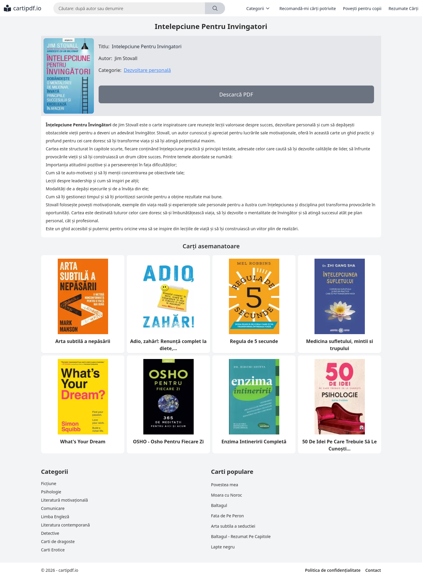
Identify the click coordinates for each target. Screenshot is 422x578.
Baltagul (219, 505)
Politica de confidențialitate (332, 570)
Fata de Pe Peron (227, 516)
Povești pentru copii (362, 8)
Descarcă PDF (236, 94)
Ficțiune (48, 483)
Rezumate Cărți (403, 8)
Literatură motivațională (64, 500)
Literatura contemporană (65, 525)
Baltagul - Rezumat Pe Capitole (241, 536)
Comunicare (53, 508)
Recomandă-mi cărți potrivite (308, 8)
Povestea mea (224, 484)
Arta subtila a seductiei (233, 526)
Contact (373, 570)
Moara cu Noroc (226, 495)
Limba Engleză (55, 516)
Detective (50, 533)
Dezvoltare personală (147, 70)
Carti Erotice (53, 550)
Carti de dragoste (58, 541)
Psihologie (51, 492)
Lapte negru (223, 547)
